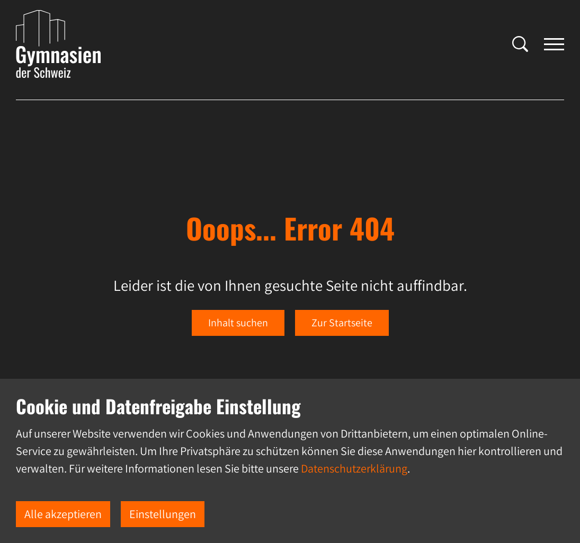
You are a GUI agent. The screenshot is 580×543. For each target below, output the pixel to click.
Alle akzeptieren (63, 513)
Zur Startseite (341, 323)
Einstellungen (162, 513)
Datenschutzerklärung (354, 468)
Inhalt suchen (238, 323)
